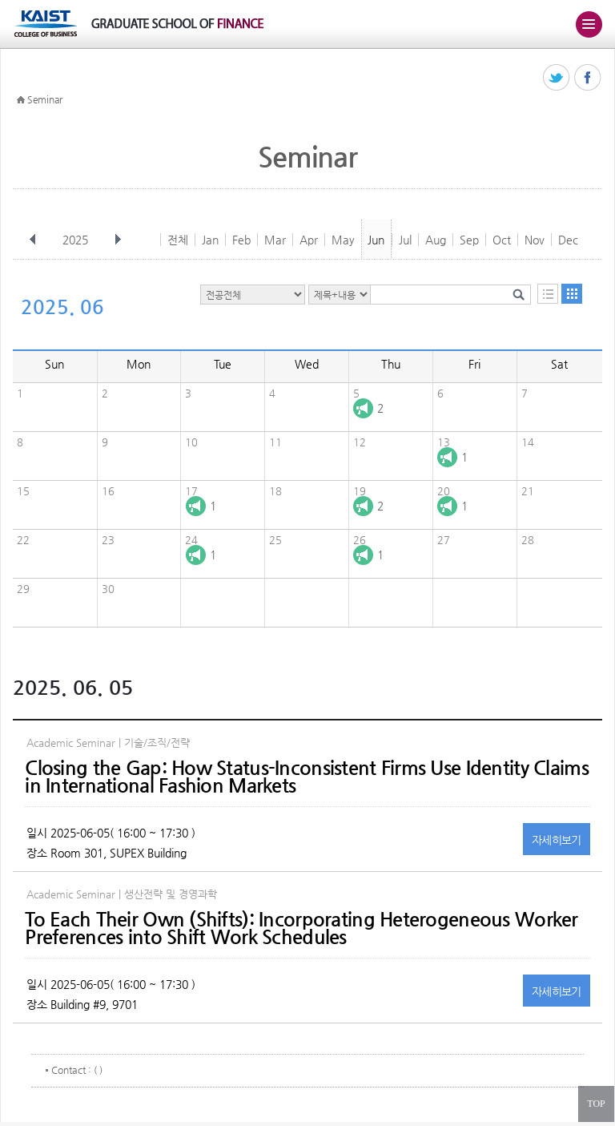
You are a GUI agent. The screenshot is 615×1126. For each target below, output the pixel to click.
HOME (21, 100)
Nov (535, 239)
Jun (376, 239)
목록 (547, 294)
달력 (571, 294)
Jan (210, 239)
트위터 (557, 78)
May (343, 239)
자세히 (556, 839)
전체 (177, 239)
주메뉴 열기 (589, 24)
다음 (118, 240)
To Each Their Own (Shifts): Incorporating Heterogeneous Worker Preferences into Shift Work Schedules (301, 928)
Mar (275, 239)
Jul (405, 239)
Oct (501, 239)
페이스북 (588, 78)
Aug (435, 239)
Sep (469, 239)
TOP (596, 1103)
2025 (76, 239)
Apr (308, 239)
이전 (33, 240)
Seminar (44, 99)
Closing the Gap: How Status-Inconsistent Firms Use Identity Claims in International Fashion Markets (306, 777)
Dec (568, 239)
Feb (241, 239)
